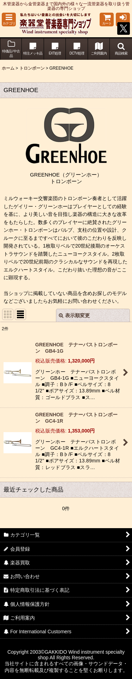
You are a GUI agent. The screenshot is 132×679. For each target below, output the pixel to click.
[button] (9, 19)
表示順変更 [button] (74, 315)
